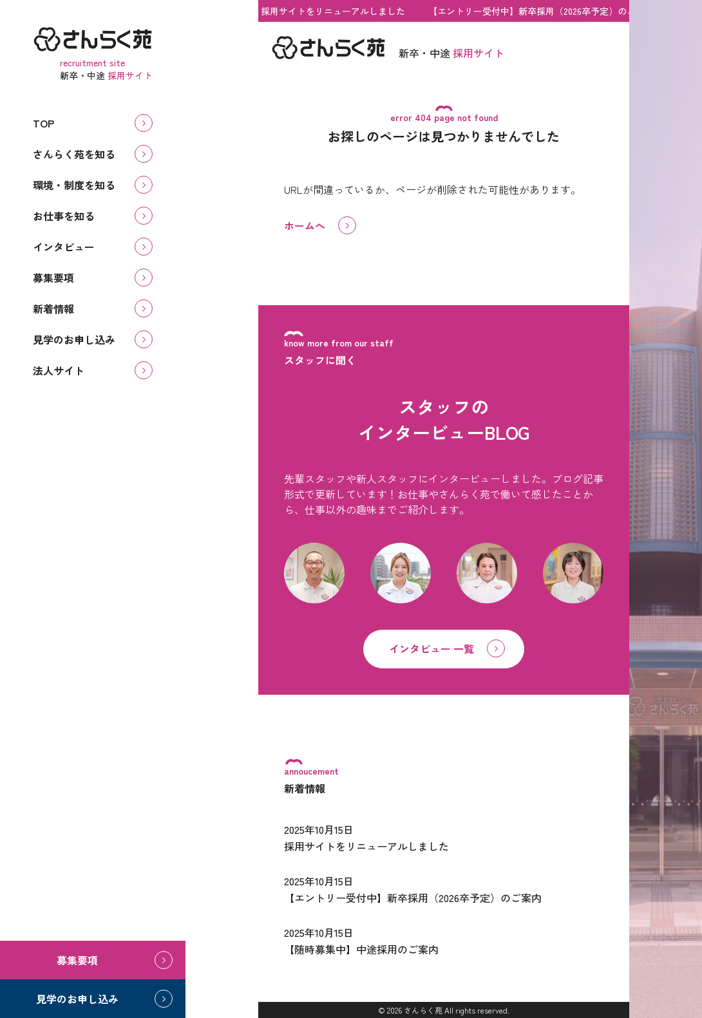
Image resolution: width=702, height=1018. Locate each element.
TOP (43, 123)
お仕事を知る (64, 215)
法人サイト (58, 370)
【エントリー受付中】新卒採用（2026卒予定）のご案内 (544, 10)
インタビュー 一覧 (431, 648)
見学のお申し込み (74, 339)
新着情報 (53, 308)
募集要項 (53, 277)
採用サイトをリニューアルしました (336, 10)
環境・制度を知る (74, 185)
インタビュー (64, 246)
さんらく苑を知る (74, 154)
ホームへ (304, 225)
